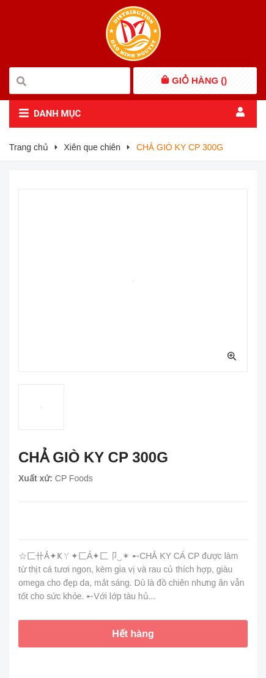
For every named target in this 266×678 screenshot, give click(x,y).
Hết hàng (133, 634)
